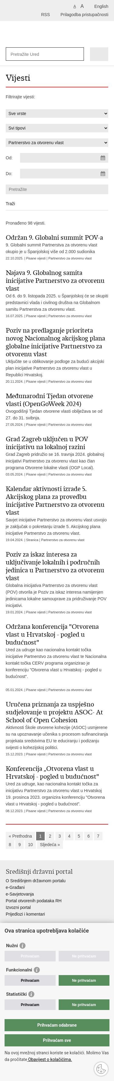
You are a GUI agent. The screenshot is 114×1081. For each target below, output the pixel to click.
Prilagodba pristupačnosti (84, 14)
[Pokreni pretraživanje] (78, 54)
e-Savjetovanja (20, 894)
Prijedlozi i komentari (25, 914)
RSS (45, 14)
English (101, 6)
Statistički (16, 994)
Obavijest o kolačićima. (49, 1059)
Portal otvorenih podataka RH (34, 900)
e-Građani (15, 887)
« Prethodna (20, 836)
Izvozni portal (18, 907)
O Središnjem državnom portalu (36, 880)
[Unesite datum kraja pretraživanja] (64, 173)
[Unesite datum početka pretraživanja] (64, 158)
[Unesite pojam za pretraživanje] (33, 54)
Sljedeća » (50, 844)
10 (30, 844)
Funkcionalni (19, 970)
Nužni (12, 945)
